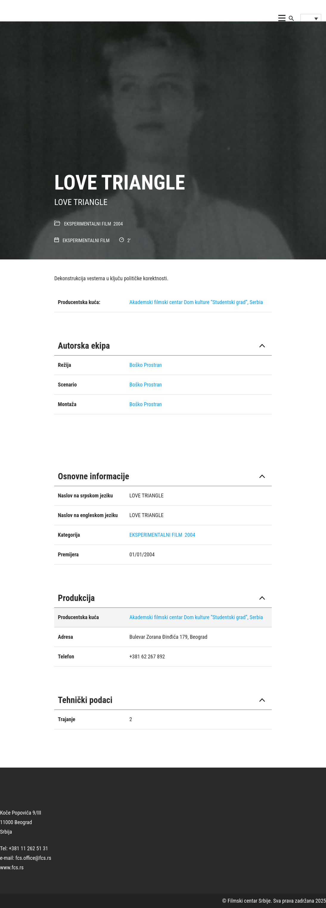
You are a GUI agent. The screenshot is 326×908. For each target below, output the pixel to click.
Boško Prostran (145, 365)
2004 (118, 224)
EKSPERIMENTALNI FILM (87, 224)
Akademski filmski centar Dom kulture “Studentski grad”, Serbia (196, 302)
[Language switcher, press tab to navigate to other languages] (310, 18)
